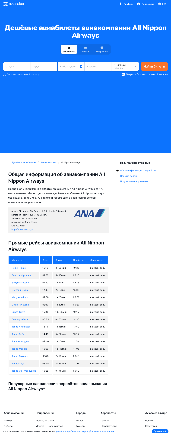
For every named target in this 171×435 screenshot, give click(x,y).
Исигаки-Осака (20, 290)
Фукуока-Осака (20, 282)
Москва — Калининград (49, 426)
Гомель (80, 426)
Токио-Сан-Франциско (24, 370)
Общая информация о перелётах (138, 170)
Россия (149, 420)
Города (81, 413)
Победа (8, 426)
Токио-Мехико (19, 348)
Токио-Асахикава (21, 326)
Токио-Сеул (18, 363)
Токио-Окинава (20, 356)
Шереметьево (109, 426)
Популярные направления (134, 181)
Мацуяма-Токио (20, 297)
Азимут (8, 420)
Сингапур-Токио (20, 319)
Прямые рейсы (128, 176)
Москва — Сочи (45, 420)
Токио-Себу (18, 334)
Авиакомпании (14, 413)
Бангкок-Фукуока (21, 275)
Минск (79, 420)
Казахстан (151, 426)
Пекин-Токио (19, 267)
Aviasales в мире (156, 413)
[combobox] (16, 66)
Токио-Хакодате (20, 341)
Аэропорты (108, 413)
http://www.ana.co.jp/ (22, 229)
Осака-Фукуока (20, 304)
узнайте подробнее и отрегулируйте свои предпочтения (85, 431)
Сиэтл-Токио (18, 312)
